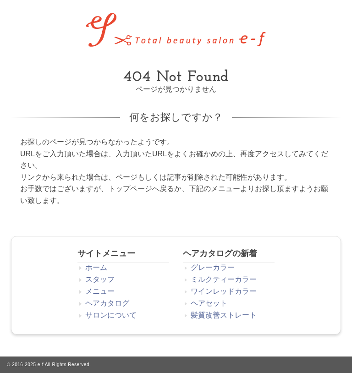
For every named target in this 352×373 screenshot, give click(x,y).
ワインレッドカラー (224, 291)
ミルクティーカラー (224, 279)
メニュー (100, 291)
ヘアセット (209, 303)
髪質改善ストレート (224, 315)
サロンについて (111, 315)
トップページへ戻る (141, 188)
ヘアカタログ (107, 303)
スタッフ (100, 279)
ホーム (96, 267)
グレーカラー (213, 267)
